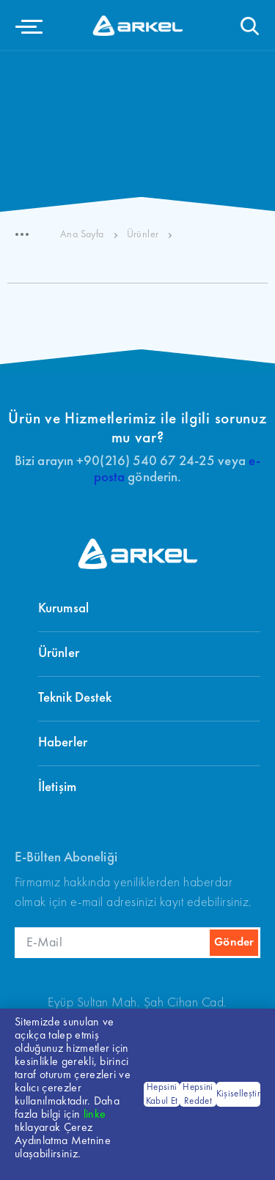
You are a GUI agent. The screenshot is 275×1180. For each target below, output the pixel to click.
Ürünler (143, 234)
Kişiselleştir (238, 1094)
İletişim (57, 788)
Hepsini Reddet (198, 1095)
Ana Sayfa (82, 234)
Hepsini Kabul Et (162, 1095)
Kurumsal (63, 609)
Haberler (62, 743)
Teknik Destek (74, 698)
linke (95, 1115)
